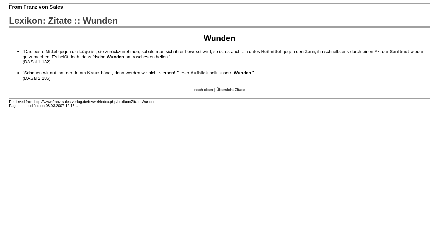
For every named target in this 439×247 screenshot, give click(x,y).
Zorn (310, 51)
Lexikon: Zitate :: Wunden (63, 20)
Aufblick (199, 72)
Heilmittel (271, 51)
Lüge (84, 51)
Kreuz (93, 72)
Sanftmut (399, 51)
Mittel (51, 51)
